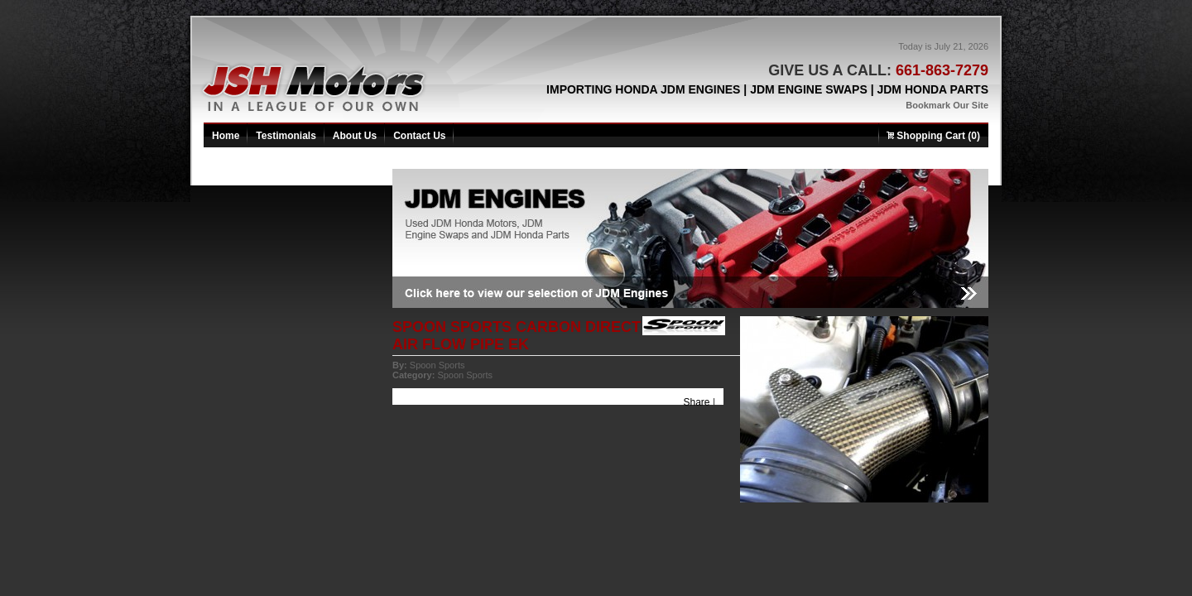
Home (225, 136)
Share (697, 402)
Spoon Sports (437, 365)
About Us (355, 136)
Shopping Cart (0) (933, 136)
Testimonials (285, 136)
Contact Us (419, 136)
